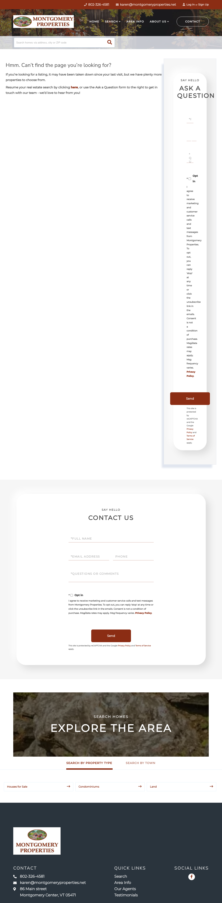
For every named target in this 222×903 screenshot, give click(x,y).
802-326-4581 (28, 876)
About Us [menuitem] (158, 21)
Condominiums (89, 786)
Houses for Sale (17, 786)
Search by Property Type (89, 763)
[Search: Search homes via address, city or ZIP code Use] (64, 43)
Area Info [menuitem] (135, 21)
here (74, 87)
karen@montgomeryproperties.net (146, 5)
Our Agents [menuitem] (125, 889)
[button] (109, 43)
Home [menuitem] (94, 21)
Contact (192, 21)
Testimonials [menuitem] (126, 895)
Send (190, 398)
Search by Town (140, 763)
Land (153, 786)
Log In (189, 4)
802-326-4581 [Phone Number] (96, 5)
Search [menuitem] (111, 21)
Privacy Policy (143, 613)
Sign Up (203, 4)
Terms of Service (143, 645)
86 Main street (44, 892)
